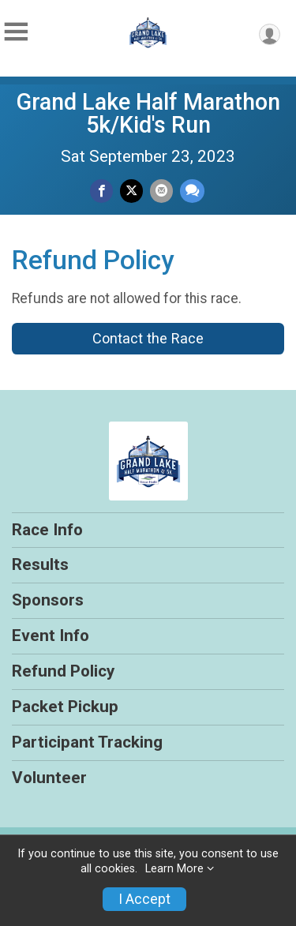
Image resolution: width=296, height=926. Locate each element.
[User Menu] (269, 34)
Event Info (50, 635)
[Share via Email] (161, 190)
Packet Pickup (65, 706)
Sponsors (48, 599)
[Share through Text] (192, 190)
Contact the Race (148, 338)
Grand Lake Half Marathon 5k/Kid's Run (148, 113)
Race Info (47, 529)
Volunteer (49, 777)
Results (40, 564)
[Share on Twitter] (131, 190)
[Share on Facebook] (101, 190)
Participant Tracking (87, 742)
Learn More (174, 868)
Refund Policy (63, 671)
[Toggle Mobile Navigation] (16, 32)
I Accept (144, 899)
